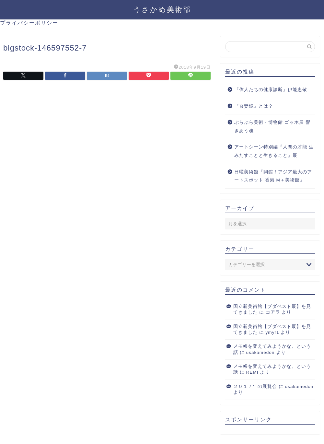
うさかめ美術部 (162, 9)
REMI (252, 372)
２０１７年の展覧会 (255, 386)
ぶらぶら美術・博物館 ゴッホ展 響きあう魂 (272, 126)
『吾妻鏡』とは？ (253, 106)
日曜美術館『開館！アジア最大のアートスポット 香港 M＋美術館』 (273, 176)
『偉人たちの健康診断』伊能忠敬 (270, 89)
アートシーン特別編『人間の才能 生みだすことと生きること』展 (274, 151)
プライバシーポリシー (29, 22)
